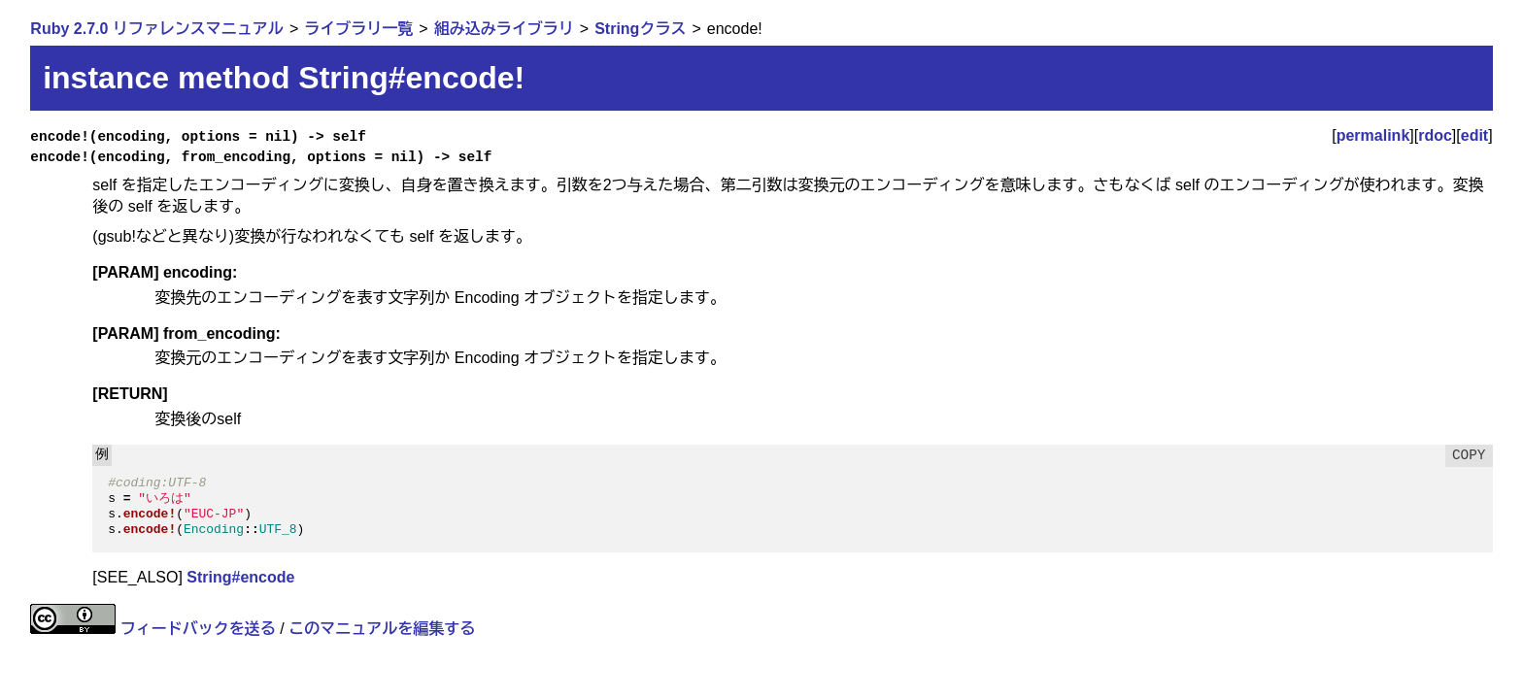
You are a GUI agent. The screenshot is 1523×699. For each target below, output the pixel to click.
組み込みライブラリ (504, 28)
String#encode (240, 577)
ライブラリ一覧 (358, 28)
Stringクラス (640, 28)
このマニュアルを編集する (381, 628)
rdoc (1435, 135)
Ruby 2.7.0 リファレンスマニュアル (156, 28)
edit (1474, 135)
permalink (1373, 135)
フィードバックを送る (198, 628)
